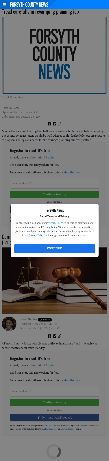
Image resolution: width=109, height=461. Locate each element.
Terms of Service (57, 222)
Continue (54, 248)
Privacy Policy (49, 227)
